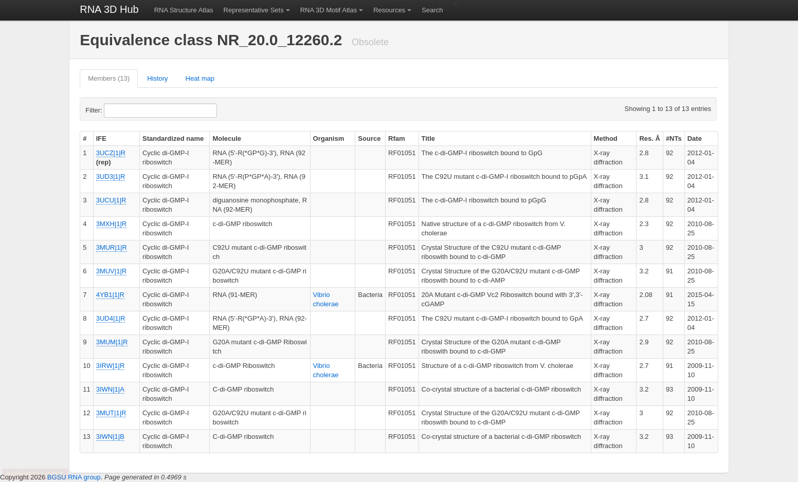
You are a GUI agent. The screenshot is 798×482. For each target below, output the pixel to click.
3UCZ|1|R (110, 153)
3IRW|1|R (110, 365)
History (157, 78)
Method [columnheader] (606, 138)
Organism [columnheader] (328, 138)
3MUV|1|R (111, 271)
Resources (389, 10)
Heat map (200, 78)
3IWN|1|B (110, 436)
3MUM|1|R (112, 342)
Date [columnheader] (694, 138)
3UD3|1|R (110, 176)
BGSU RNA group (74, 477)
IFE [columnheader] (101, 138)
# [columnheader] (84, 138)
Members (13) (109, 78)
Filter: (118, 110)
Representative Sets (254, 10)
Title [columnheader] (429, 138)
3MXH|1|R (111, 224)
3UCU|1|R (111, 200)
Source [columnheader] (369, 138)
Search (432, 10)
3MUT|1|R (111, 413)
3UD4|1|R (110, 318)
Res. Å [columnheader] (649, 138)
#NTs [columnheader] (674, 138)
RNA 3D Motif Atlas (328, 10)
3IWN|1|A (110, 389)
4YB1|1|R (110, 295)
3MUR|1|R (111, 247)
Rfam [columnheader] (396, 138)
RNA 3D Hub (109, 9)
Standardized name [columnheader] (173, 138)
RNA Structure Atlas (183, 10)
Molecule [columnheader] (226, 138)
